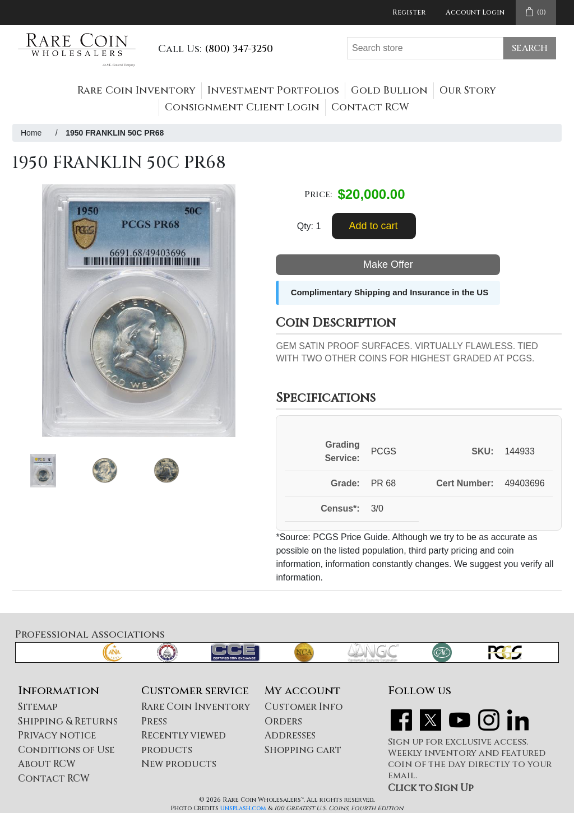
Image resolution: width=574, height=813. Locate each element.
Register (408, 12)
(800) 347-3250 (239, 49)
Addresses (290, 735)
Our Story (467, 90)
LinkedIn (518, 720)
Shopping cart (303, 750)
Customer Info (303, 706)
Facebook (401, 720)
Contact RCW (370, 107)
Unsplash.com (243, 808)
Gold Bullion (389, 90)
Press (154, 721)
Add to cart (373, 225)
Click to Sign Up (431, 788)
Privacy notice (57, 735)
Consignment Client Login (242, 107)
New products (178, 764)
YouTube (459, 720)
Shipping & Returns (68, 721)
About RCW (47, 764)
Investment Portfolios (273, 90)
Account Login (475, 12)
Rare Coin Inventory (136, 90)
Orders (283, 721)
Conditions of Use (66, 750)
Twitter (430, 720)
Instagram (488, 720)
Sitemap (38, 706)
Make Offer (388, 264)
